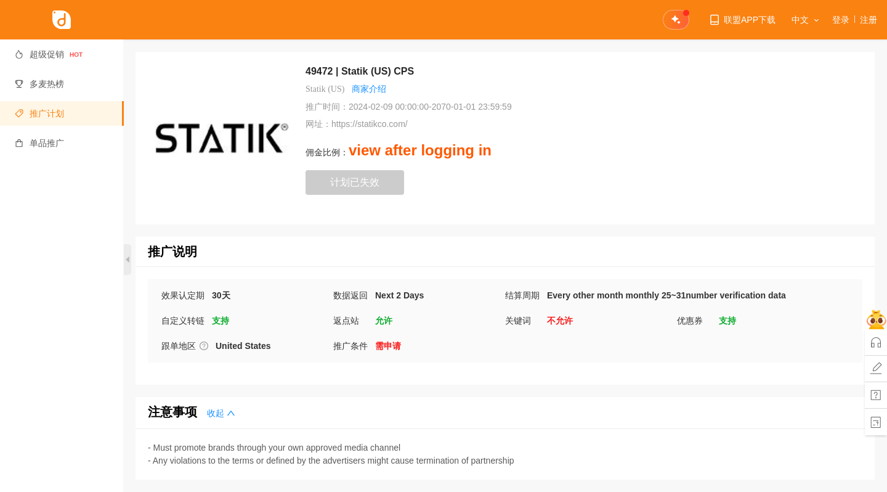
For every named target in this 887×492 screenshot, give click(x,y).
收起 (221, 413)
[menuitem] (62, 54)
